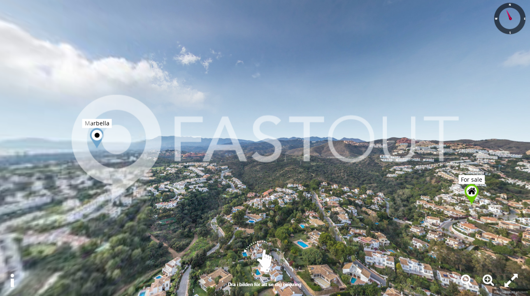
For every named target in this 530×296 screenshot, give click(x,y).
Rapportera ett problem (511, 292)
